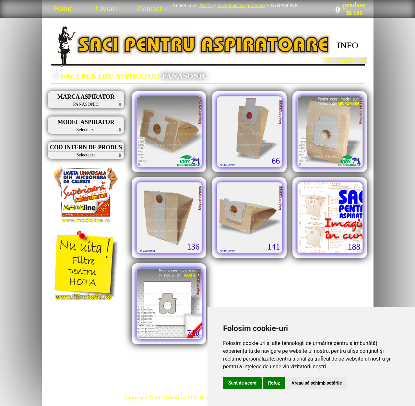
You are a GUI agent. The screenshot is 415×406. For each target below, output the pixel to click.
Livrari (106, 8)
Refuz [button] (274, 383)
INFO (347, 45)
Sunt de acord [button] (242, 383)
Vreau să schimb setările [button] (317, 383)
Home (63, 8)
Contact (149, 8)
